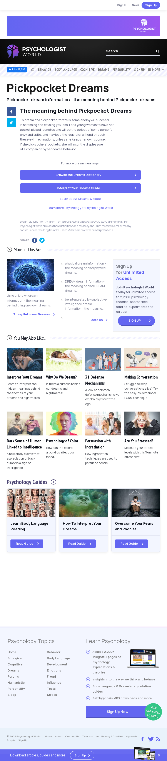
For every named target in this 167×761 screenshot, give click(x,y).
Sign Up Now (133, 713)
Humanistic (16, 684)
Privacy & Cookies (112, 737)
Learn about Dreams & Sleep (80, 199)
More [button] (153, 69)
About (59, 737)
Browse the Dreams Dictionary (78, 175)
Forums (13, 677)
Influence (54, 684)
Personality (121, 69)
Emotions (54, 671)
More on (96, 320)
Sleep (12, 696)
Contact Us (72, 737)
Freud (51, 677)
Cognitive (87, 69)
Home (12, 653)
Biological (15, 659)
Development (57, 665)
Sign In (122, 5)
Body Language (66, 69)
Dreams (103, 69)
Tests (51, 690)
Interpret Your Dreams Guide (78, 188)
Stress (52, 696)
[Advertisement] (83, 592)
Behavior (44, 69)
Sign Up (151, 5)
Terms (90, 737)
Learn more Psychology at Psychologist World (80, 208)
